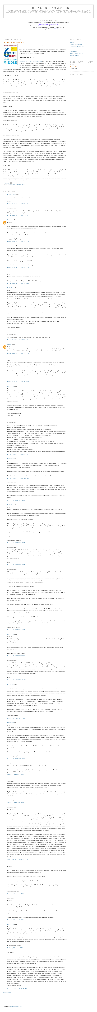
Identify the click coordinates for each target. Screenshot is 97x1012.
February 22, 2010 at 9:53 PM (18, 339)
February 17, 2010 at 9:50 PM (18, 215)
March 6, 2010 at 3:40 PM (16, 542)
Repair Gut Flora (74, 55)
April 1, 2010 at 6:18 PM (15, 802)
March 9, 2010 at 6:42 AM (16, 680)
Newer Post (6, 1003)
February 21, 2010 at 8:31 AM (18, 267)
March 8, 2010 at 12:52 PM (16, 655)
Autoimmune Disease (75, 49)
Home (35, 1003)
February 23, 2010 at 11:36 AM (18, 381)
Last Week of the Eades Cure (13, 42)
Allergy (72, 42)
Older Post (64, 1003)
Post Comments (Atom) (16, 1006)
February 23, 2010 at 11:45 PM (18, 478)
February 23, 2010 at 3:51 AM (18, 353)
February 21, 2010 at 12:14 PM (18, 283)
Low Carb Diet (20, 184)
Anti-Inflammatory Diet (76, 44)
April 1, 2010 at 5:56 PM (15, 774)
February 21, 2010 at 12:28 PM (18, 330)
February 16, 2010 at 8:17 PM (18, 203)
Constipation (73, 51)
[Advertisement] (48, 34)
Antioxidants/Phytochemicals (77, 46)
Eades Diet (11, 184)
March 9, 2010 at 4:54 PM (16, 718)
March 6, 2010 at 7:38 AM (16, 500)
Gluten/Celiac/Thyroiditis (76, 53)
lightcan (9, 344)
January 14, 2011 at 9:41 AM (17, 859)
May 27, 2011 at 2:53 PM (15, 919)
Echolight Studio (11, 194)
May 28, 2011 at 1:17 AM (15, 948)
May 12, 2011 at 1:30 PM (15, 893)
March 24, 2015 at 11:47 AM (17, 988)
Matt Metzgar (10, 246)
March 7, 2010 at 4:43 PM (16, 629)
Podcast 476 (73, 66)
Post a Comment (7, 992)
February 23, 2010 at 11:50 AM (18, 418)
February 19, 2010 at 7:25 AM (18, 241)
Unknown (9, 220)
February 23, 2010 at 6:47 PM (18, 454)
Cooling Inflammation (48, 8)
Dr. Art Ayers (10, 272)
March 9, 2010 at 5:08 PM (16, 758)
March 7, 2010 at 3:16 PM (16, 564)
